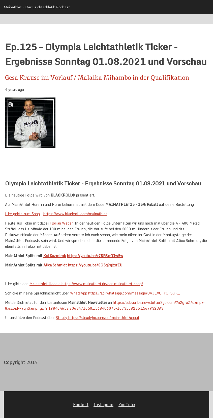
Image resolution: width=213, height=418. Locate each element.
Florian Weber (61, 223)
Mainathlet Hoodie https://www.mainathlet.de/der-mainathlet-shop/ (86, 284)
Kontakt (80, 404)
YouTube (126, 404)
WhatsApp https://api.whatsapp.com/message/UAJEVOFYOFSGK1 (125, 293)
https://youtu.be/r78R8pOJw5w (95, 256)
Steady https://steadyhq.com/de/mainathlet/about (97, 318)
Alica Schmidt (55, 265)
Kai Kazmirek (54, 256)
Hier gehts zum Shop (22, 214)
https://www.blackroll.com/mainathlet (75, 214)
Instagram (103, 404)
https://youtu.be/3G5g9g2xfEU (95, 265)
